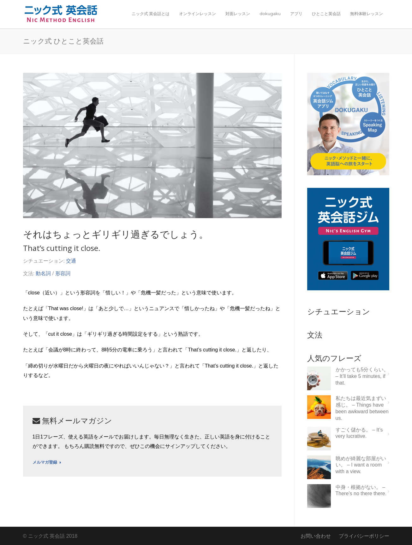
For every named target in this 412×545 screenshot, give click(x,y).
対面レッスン (237, 13)
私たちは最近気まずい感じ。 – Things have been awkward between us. (362, 408)
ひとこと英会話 (326, 13)
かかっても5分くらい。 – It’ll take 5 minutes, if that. (362, 376)
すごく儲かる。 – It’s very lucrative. (359, 433)
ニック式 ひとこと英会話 (63, 40)
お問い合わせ (316, 536)
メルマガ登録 (47, 462)
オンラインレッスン (197, 13)
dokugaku (270, 13)
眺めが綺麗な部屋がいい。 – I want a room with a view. (361, 465)
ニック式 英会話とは (151, 13)
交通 (71, 261)
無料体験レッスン (366, 13)
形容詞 (62, 273)
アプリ (296, 13)
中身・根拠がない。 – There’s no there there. (361, 490)
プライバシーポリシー (364, 536)
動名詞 (43, 273)
